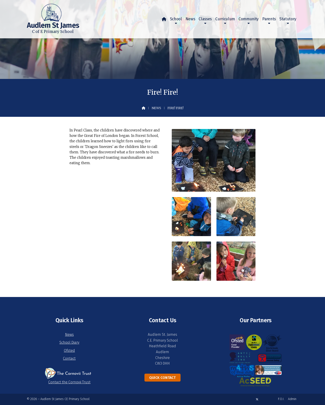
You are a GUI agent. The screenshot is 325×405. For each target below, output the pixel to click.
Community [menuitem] (249, 19)
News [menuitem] (190, 19)
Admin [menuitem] (292, 399)
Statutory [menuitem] (287, 19)
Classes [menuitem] (205, 19)
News (156, 108)
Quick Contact (162, 377)
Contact (69, 358)
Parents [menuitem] (269, 19)
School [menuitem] (176, 19)
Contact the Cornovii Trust (69, 382)
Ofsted (69, 350)
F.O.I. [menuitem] (281, 399)
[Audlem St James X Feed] (257, 399)
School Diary (69, 342)
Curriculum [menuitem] (225, 19)
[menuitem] (164, 19)
